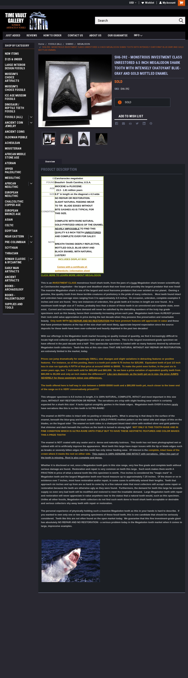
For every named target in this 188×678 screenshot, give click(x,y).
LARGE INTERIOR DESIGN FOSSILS (15, 66)
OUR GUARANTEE (118, 35)
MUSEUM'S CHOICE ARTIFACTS (12, 77)
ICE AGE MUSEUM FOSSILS (15, 97)
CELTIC (9, 225)
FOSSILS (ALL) (14, 117)
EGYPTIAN (11, 231)
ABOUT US (95, 35)
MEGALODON (83, 44)
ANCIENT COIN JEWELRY (14, 124)
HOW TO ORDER (52, 35)
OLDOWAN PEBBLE (16, 137)
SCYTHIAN (11, 247)
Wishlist (147, 2)
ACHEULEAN (12, 143)
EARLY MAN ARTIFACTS (12, 269)
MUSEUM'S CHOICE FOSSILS (15, 88)
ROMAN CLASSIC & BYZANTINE (15, 260)
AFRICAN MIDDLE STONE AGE (15, 155)
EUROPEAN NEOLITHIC (11, 194)
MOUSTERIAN (13, 148)
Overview (50, 161)
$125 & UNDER (13, 59)
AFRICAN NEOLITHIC (11, 185)
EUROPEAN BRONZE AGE (13, 212)
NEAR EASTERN (14, 236)
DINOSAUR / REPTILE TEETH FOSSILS (14, 108)
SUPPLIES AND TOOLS (14, 305)
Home (41, 44)
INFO (138, 35)
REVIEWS (32, 35)
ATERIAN (10, 163)
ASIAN (9, 219)
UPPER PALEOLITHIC (13, 170)
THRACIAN (11, 253)
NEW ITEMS (12, 53)
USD (132, 2)
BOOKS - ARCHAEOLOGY (14, 287)
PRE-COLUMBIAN (15, 242)
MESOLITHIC (12, 178)
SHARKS (69, 44)
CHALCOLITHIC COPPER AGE (14, 203)
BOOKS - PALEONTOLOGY (15, 296)
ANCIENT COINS (15, 131)
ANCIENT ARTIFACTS (12, 278)
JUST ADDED (12, 35)
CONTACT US (75, 35)
